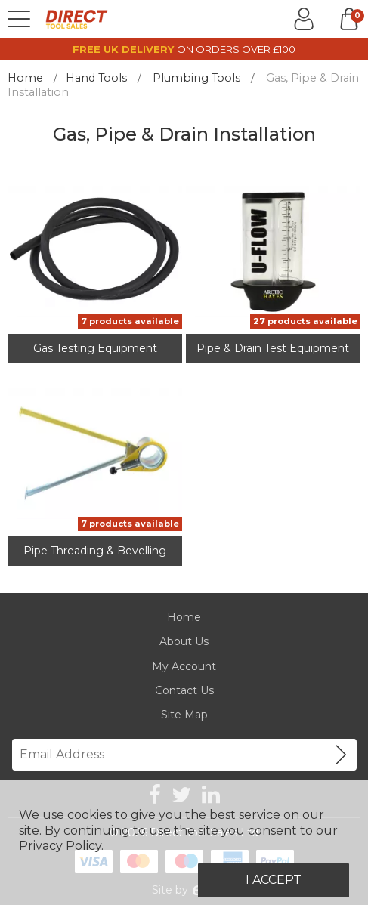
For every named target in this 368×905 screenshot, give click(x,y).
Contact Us (184, 690)
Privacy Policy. (61, 846)
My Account (184, 666)
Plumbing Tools (196, 78)
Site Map (184, 714)
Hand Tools (96, 78)
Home (25, 78)
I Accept (274, 880)
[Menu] (19, 19)
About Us (184, 641)
